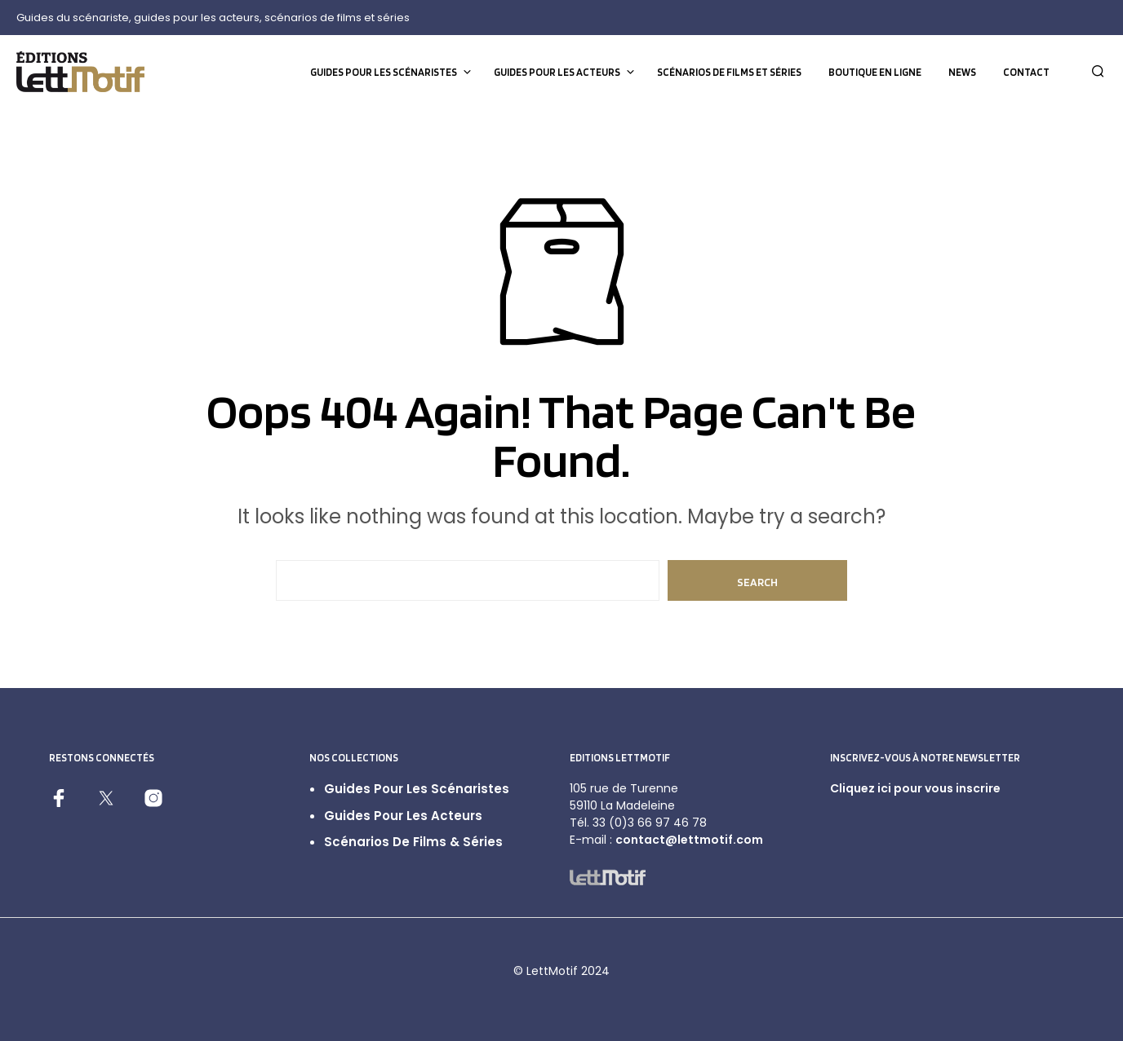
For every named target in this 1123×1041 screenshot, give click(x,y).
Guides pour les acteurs (557, 72)
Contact (1026, 72)
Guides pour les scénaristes (383, 72)
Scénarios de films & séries (413, 841)
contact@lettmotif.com (689, 839)
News (962, 72)
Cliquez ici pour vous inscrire (915, 788)
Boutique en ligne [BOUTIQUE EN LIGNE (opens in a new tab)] (874, 72)
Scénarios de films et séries (729, 72)
